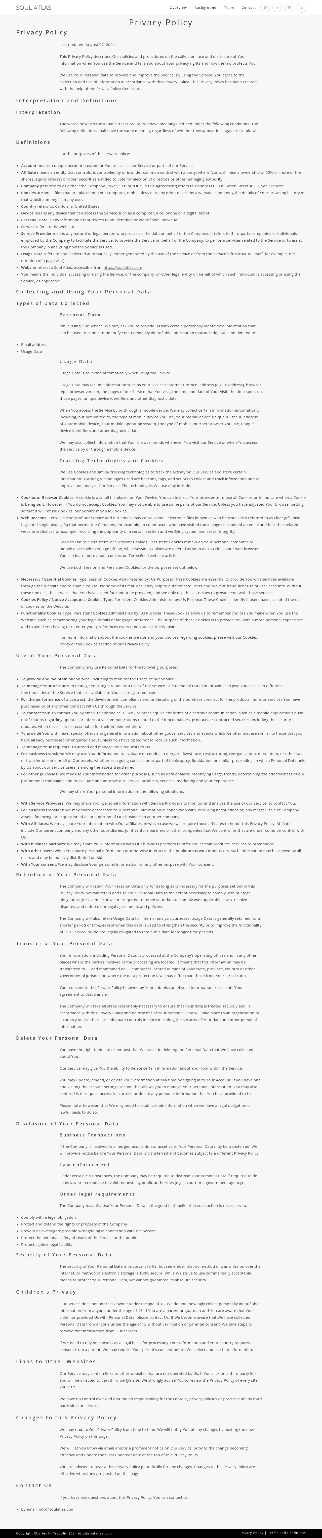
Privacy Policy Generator (118, 88)
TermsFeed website (146, 555)
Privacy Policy (252, 1533)
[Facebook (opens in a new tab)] (265, 7)
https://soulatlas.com (123, 267)
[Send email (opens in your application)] (301, 8)
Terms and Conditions (287, 1533)
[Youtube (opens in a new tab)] (289, 7)
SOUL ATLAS (33, 7)
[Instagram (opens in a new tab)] (277, 7)
